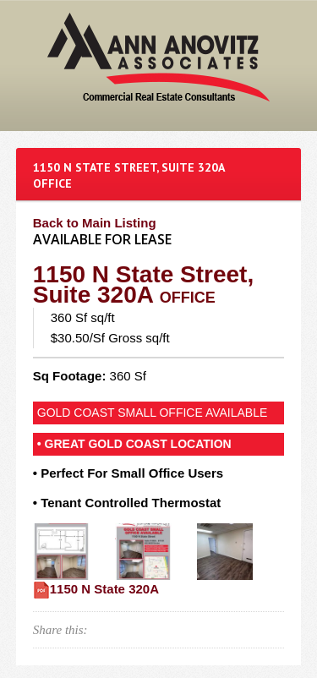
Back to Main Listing (94, 223)
